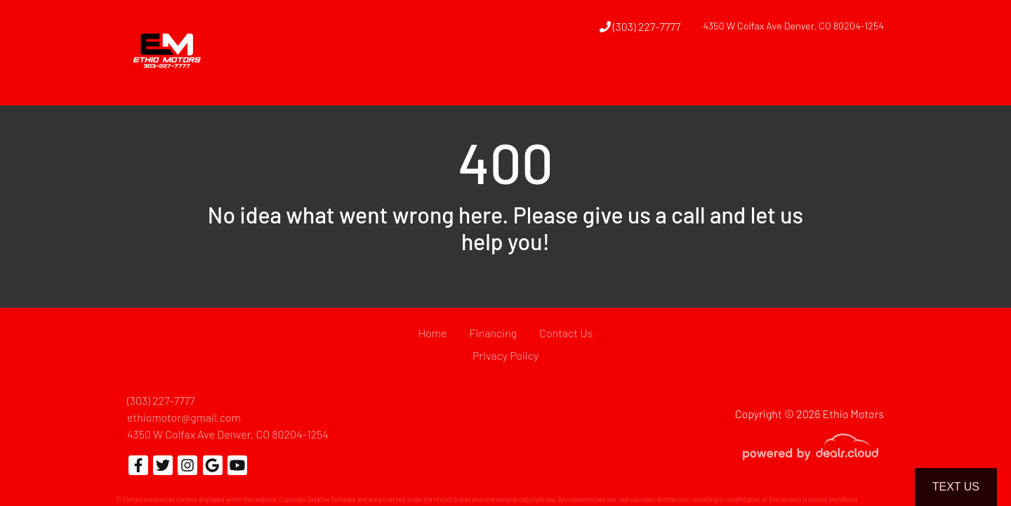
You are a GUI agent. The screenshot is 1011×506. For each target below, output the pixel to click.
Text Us (955, 487)
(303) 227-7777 (640, 26)
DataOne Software (331, 499)
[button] (600, 79)
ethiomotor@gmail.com (184, 417)
